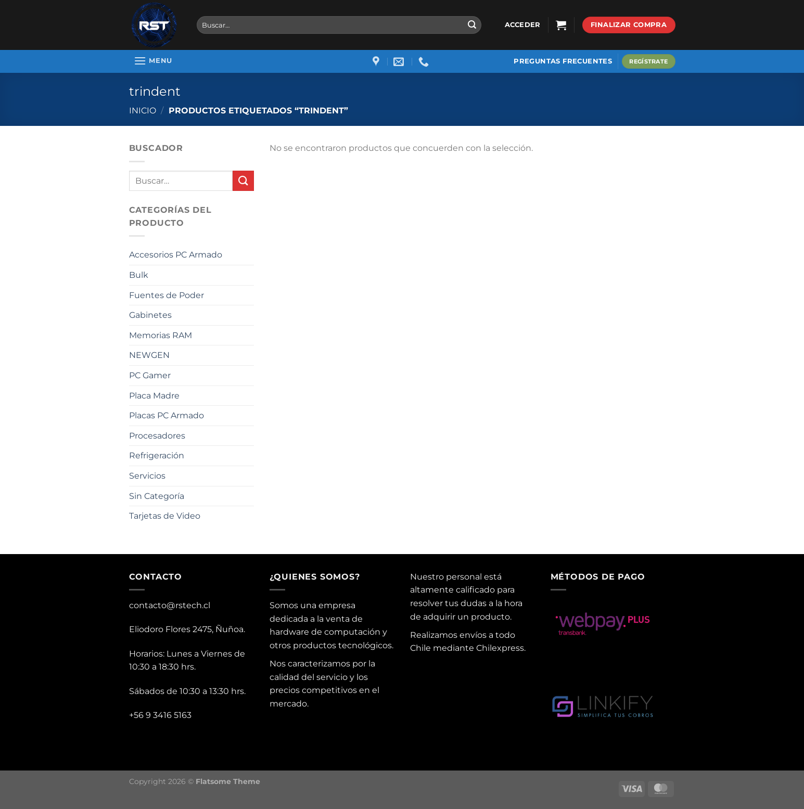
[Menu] (153, 60)
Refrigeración (156, 455)
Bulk (138, 275)
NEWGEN (149, 355)
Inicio (142, 110)
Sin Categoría (156, 496)
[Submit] (472, 25)
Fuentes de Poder (166, 295)
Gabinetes (150, 315)
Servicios (147, 476)
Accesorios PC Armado (175, 255)
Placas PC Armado (166, 415)
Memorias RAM (160, 335)
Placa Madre (154, 396)
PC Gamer (150, 375)
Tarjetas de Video (164, 516)
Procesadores (157, 436)
